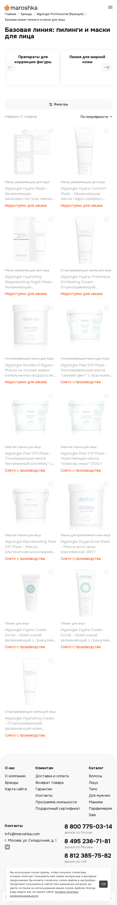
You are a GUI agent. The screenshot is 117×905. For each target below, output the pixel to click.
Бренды (11, 782)
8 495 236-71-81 (87, 841)
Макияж (96, 802)
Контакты (43, 795)
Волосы (95, 776)
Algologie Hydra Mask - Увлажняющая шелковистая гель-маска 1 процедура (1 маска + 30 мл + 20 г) (29, 194)
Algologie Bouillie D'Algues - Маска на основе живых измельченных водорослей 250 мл (30, 370)
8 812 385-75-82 (87, 855)
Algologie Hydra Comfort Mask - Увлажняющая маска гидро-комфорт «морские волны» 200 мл (84, 194)
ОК (103, 884)
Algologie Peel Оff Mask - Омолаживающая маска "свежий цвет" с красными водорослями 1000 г (85, 370)
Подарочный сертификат (57, 808)
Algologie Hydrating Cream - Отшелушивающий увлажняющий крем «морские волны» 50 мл (29, 723)
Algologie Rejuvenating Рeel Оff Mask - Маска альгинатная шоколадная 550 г (30, 547)
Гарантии (43, 789)
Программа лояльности (56, 802)
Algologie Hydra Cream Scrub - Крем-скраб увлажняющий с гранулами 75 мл (30, 635)
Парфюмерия (100, 808)
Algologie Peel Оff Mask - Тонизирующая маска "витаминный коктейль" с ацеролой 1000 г (28, 458)
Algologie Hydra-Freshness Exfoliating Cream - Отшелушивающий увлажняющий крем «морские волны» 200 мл (85, 282)
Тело (93, 789)
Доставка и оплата (52, 776)
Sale (92, 815)
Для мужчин (99, 795)
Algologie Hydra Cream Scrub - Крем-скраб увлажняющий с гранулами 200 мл (86, 635)
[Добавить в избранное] (51, 132)
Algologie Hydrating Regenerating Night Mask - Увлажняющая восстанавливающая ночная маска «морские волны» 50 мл (29, 282)
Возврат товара (49, 782)
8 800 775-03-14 (88, 826)
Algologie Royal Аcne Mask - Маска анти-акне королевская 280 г (85, 546)
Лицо (93, 782)
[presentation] (10, 67)
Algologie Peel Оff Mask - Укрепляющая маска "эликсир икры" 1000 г (84, 458)
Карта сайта (16, 789)
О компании (15, 776)
